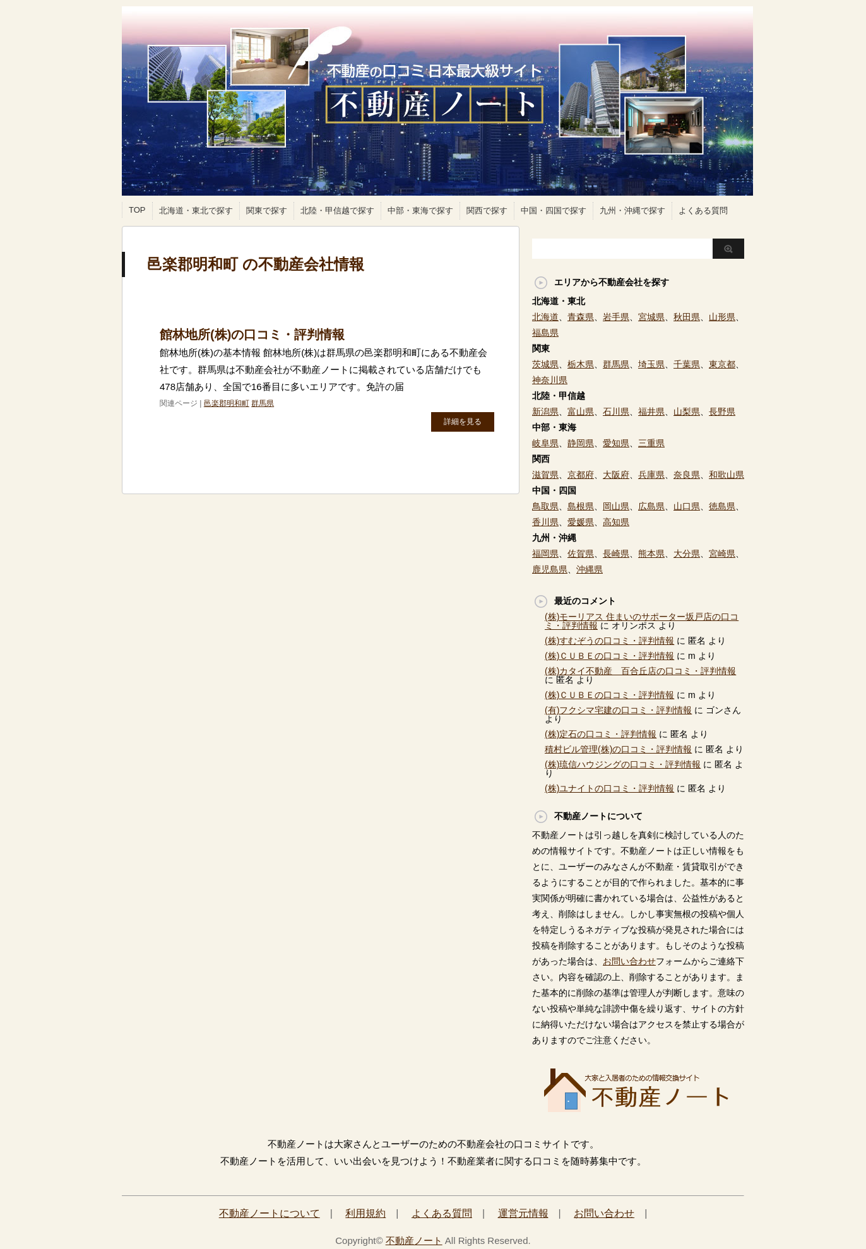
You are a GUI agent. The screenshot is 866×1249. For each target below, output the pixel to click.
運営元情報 (523, 1213)
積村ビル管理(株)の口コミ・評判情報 (618, 749)
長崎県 (616, 553)
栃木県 (580, 364)
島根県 (580, 506)
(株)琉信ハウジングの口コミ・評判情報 (623, 764)
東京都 (722, 364)
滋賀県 (545, 475)
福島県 (545, 333)
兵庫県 (651, 475)
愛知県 (616, 443)
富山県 (580, 411)
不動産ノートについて (269, 1213)
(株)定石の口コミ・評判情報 (600, 734)
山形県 (722, 317)
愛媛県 (580, 522)
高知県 (616, 522)
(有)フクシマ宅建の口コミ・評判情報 (618, 710)
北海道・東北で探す (196, 210)
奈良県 (686, 475)
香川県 (545, 522)
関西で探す (486, 210)
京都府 (580, 475)
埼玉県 (651, 364)
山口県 (686, 506)
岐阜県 (545, 443)
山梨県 (686, 411)
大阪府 (616, 475)
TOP (137, 210)
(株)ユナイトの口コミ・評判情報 (609, 788)
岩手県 (616, 317)
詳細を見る (463, 421)
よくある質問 (703, 210)
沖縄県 (589, 569)
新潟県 (545, 411)
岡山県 (616, 506)
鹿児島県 (549, 569)
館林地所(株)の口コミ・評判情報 (252, 334)
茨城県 (545, 364)
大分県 (686, 553)
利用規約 (365, 1213)
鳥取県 (545, 506)
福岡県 (545, 553)
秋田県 (686, 317)
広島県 (651, 506)
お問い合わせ (629, 961)
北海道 (545, 317)
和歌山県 (726, 475)
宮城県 (651, 317)
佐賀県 (580, 553)
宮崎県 (722, 553)
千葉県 (686, 364)
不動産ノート (414, 1240)
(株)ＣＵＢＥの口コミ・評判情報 (609, 656)
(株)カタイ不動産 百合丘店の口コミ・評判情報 (640, 671)
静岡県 (580, 443)
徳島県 (722, 506)
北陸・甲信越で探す (337, 210)
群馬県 (262, 403)
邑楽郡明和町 (226, 403)
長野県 (722, 411)
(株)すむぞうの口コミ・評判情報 (609, 641)
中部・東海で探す (420, 210)
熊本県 (651, 553)
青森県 (580, 317)
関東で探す (266, 210)
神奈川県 (549, 380)
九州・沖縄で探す (632, 210)
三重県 (651, 443)
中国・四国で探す (553, 210)
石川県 (616, 411)
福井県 (651, 411)
